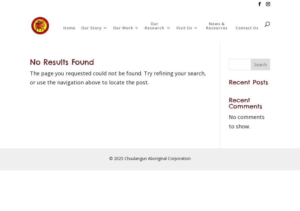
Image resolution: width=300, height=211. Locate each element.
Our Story (91, 28)
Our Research (154, 26)
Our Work (123, 28)
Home (69, 28)
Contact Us (247, 28)
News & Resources (217, 26)
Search (260, 64)
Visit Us (184, 28)
